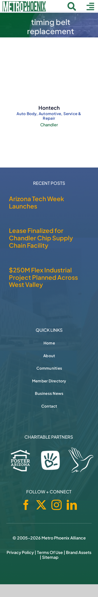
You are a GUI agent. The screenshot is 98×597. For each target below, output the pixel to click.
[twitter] (41, 505)
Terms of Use (50, 552)
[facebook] (26, 505)
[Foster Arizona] (20, 459)
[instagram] (56, 505)
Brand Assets (78, 552)
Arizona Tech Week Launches (36, 202)
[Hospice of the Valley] (80, 460)
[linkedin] (72, 505)
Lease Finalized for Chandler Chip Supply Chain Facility (41, 238)
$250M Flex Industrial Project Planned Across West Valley (43, 277)
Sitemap (50, 557)
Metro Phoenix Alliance (63, 537)
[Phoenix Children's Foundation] (50, 459)
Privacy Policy (20, 552)
